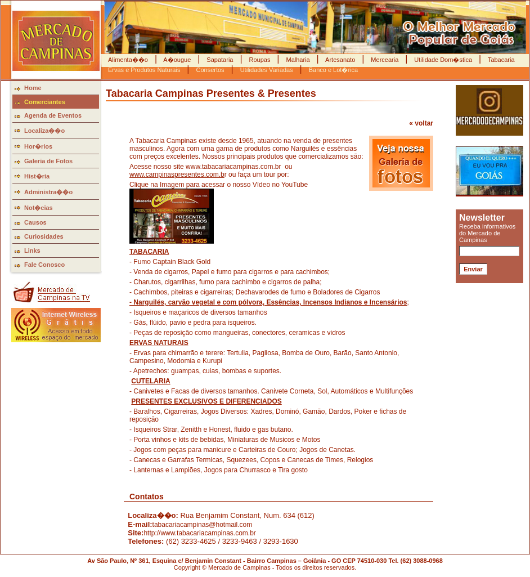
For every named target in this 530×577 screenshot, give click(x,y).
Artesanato (340, 59)
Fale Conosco (44, 264)
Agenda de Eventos (53, 115)
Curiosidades (44, 236)
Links (32, 250)
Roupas (259, 59)
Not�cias (38, 207)
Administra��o (48, 192)
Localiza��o (44, 130)
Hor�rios (38, 146)
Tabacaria (500, 59)
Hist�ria (37, 176)
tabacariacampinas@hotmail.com (202, 525)
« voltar (421, 123)
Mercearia (384, 59)
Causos (35, 222)
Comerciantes (44, 102)
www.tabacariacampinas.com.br (233, 167)
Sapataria (220, 59)
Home (33, 87)
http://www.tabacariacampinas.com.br (199, 533)
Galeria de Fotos (48, 161)
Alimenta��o (129, 59)
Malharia (297, 59)
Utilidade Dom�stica (443, 59)
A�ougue (177, 59)
